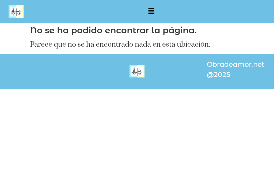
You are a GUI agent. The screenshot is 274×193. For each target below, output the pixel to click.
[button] (150, 11)
